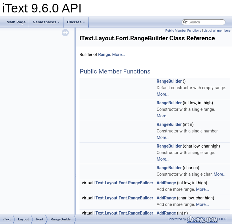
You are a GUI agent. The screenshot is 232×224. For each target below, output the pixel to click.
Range (104, 54)
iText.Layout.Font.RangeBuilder (123, 182)
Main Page (16, 22)
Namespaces (46, 22)
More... (118, 54)
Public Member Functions (183, 31)
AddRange (166, 182)
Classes (76, 22)
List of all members (217, 31)
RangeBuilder (169, 81)
